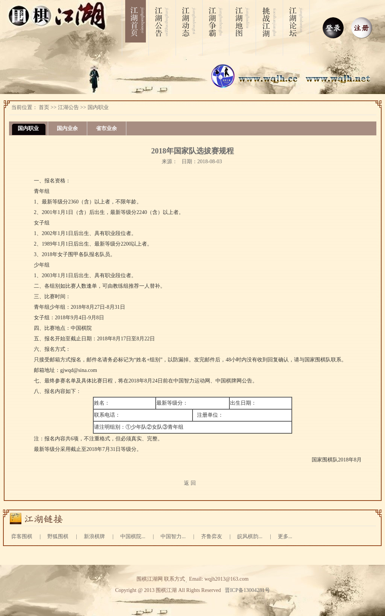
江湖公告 (68, 107)
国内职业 (98, 107)
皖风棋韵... (249, 536)
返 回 (190, 483)
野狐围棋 (57, 536)
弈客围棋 (21, 536)
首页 (44, 107)
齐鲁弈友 (211, 536)
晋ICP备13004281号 (247, 590)
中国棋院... (133, 536)
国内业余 (67, 128)
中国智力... (173, 536)
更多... (285, 536)
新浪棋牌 (94, 536)
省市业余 (106, 128)
